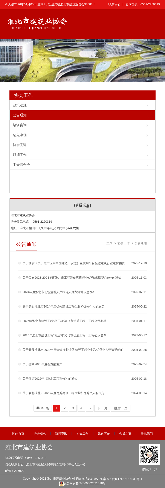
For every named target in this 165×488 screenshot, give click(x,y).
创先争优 (20, 135)
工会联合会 (21, 164)
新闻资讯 (61, 433)
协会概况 (40, 433)
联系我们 (114, 4)
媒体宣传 (104, 433)
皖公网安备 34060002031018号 (82, 484)
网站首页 (18, 433)
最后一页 (121, 408)
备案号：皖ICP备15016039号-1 (121, 479)
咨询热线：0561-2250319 (142, 4)
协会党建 (20, 145)
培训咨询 (20, 125)
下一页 (102, 408)
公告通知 (20, 115)
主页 (109, 243)
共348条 (42, 408)
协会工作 (23, 95)
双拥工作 (20, 155)
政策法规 (20, 105)
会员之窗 (125, 433)
